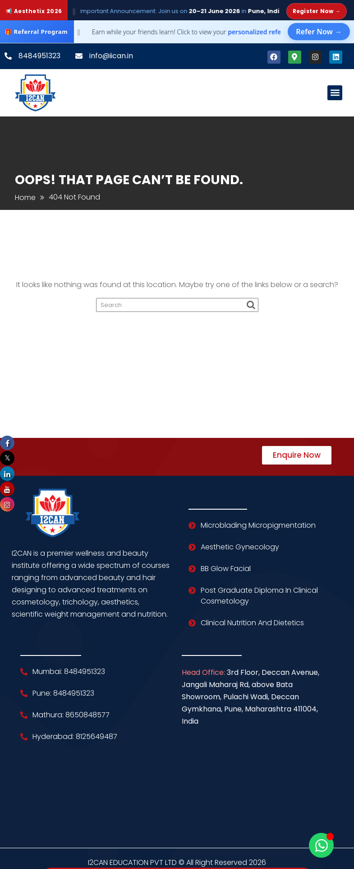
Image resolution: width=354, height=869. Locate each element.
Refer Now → (319, 32)
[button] (334, 92)
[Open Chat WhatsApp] (321, 845)
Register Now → (316, 11)
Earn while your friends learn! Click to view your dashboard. (202, 32)
